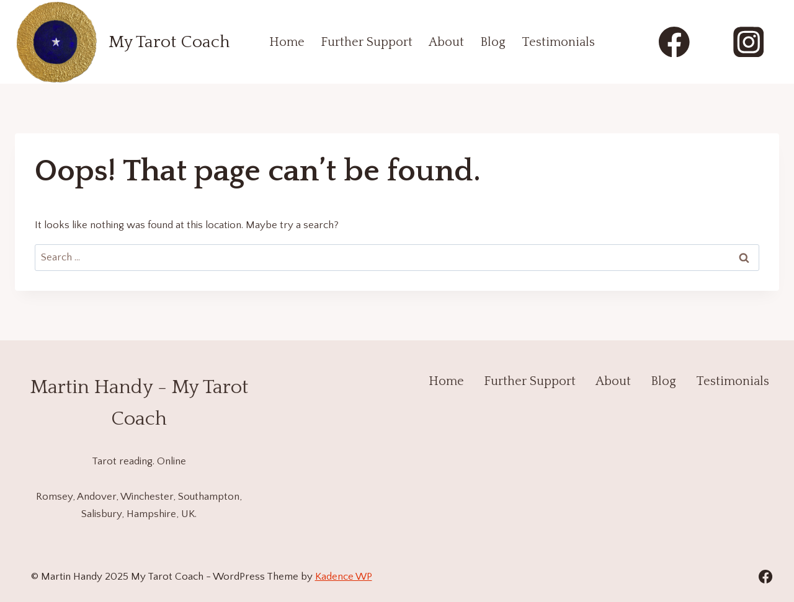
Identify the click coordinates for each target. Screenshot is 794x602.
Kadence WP (343, 576)
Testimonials (558, 42)
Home (287, 42)
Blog (493, 42)
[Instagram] (748, 42)
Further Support (367, 42)
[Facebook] (674, 42)
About (446, 42)
